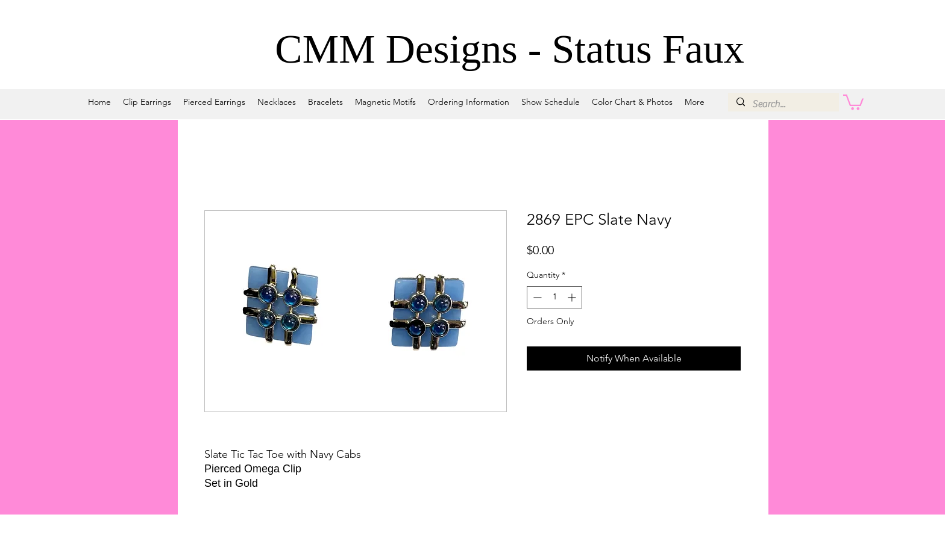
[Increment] (572, 297)
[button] (853, 101)
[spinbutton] (554, 297)
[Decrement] (536, 297)
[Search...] (783, 104)
